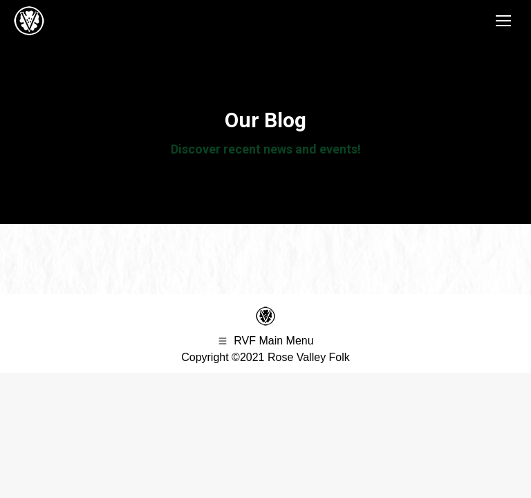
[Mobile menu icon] (503, 21)
